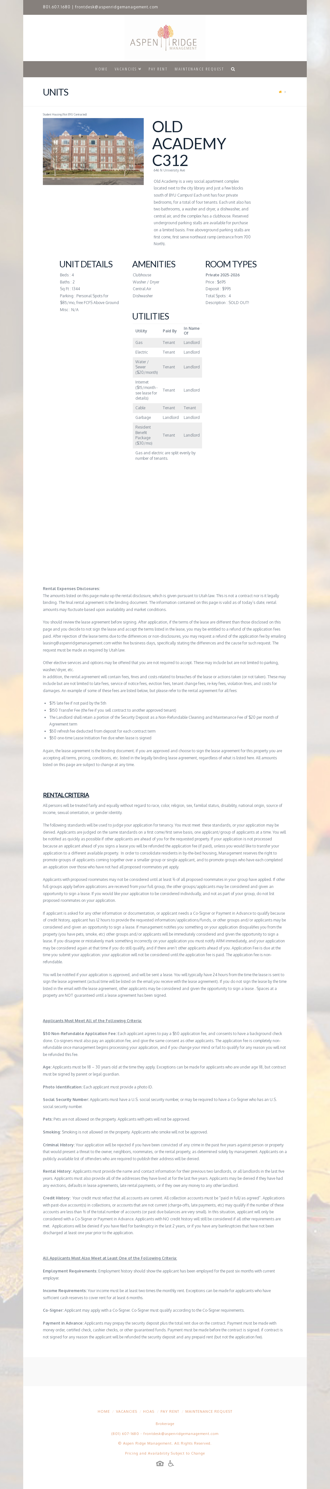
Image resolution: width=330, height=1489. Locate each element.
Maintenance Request (208, 1411)
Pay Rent (169, 1411)
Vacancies (126, 1411)
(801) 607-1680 (125, 1433)
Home (104, 1411)
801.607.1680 (57, 7)
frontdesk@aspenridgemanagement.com (116, 7)
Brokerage (165, 1423)
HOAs (148, 1411)
